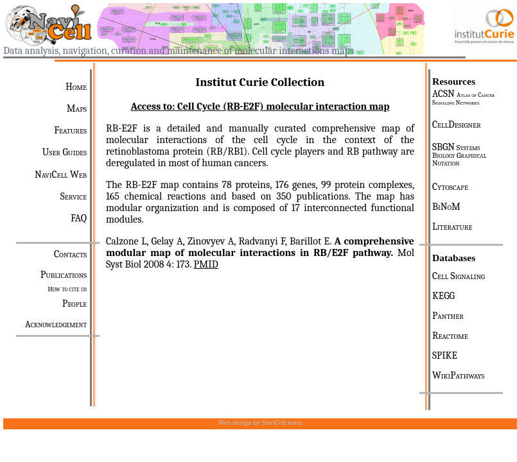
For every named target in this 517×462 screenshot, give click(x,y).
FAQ (79, 218)
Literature (452, 226)
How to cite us (67, 289)
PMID (206, 264)
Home (76, 86)
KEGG (443, 296)
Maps (77, 108)
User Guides (64, 152)
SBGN (459, 154)
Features (70, 130)
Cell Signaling (458, 276)
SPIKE (444, 355)
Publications (63, 274)
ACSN (463, 97)
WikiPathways (458, 375)
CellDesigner (456, 124)
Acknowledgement (56, 324)
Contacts (70, 254)
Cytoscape (450, 187)
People (74, 303)
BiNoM (446, 206)
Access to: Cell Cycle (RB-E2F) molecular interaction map (259, 106)
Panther (448, 315)
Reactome (450, 335)
